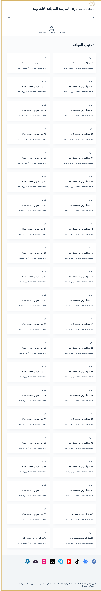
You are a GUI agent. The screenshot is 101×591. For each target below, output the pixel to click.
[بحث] (93, 17)
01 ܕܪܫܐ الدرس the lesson (78, 86)
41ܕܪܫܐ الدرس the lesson (32, 538)
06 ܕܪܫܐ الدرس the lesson (31, 134)
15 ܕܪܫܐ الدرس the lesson (78, 253)
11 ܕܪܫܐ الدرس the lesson (78, 205)
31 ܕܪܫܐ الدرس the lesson (31, 419)
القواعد (89, 58)
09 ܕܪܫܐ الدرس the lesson (78, 181)
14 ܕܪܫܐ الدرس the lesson (31, 229)
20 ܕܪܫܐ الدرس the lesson (78, 300)
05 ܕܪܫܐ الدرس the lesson (78, 134)
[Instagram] (42, 561)
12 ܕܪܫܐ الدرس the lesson (31, 205)
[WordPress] (26, 561)
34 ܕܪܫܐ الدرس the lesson (78, 466)
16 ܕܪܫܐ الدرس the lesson (31, 253)
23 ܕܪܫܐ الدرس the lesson (31, 324)
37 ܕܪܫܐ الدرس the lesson (31, 490)
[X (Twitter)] (51, 561)
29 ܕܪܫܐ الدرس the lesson (31, 395)
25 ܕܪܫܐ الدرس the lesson (31, 348)
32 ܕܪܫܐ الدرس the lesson (31, 63)
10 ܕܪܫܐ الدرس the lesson (31, 181)
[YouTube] (67, 561)
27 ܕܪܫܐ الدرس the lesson (31, 372)
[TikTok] (76, 561)
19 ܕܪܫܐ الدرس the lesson (31, 277)
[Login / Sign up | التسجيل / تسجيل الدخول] (50, 29)
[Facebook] (92, 561)
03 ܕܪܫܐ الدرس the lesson (78, 110)
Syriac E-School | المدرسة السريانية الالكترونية (63, 9)
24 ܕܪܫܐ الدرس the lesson (78, 348)
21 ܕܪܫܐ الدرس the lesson (31, 300)
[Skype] (59, 561)
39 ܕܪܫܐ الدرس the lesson (31, 514)
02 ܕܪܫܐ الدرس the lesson (31, 86)
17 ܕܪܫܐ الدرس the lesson (78, 63)
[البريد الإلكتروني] (34, 561)
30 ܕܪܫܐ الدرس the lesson (78, 419)
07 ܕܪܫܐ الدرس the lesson (78, 158)
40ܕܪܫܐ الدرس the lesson (78, 538)
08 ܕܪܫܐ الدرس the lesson (31, 158)
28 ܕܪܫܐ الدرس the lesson (78, 395)
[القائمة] (8, 17)
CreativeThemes (88, 586)
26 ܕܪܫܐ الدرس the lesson (78, 372)
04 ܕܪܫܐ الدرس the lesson (31, 110)
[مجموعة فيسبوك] (84, 561)
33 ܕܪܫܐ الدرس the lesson (31, 443)
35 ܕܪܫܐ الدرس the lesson (31, 466)
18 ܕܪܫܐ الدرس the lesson (78, 277)
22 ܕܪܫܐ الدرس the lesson (78, 324)
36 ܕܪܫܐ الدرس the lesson (78, 490)
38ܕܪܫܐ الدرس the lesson (78, 514)
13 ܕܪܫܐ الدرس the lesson (78, 229)
